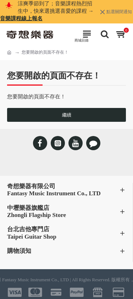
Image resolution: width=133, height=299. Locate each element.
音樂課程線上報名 (21, 18)
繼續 (66, 115)
